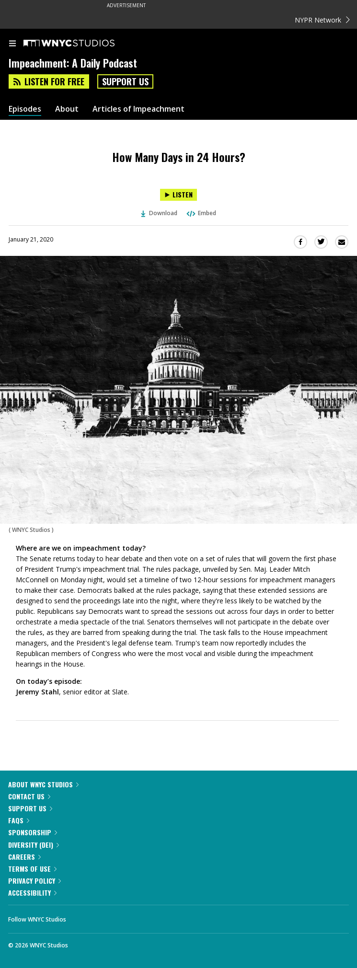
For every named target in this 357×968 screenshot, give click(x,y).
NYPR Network (322, 19)
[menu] (12, 44)
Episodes (25, 109)
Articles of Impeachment (138, 109)
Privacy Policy (34, 881)
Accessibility (32, 892)
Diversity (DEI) (33, 845)
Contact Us (29, 796)
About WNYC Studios (43, 784)
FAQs (18, 820)
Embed (200, 213)
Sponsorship (32, 832)
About (67, 109)
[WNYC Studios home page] (80, 43)
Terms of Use (32, 869)
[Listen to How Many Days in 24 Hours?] (178, 195)
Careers (24, 857)
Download (159, 213)
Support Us (125, 81)
